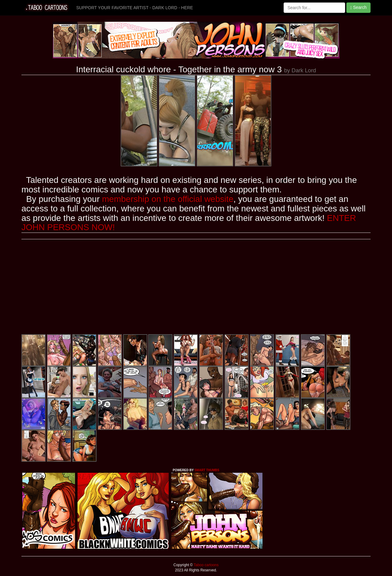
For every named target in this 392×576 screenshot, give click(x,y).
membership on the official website (167, 199)
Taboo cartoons (205, 565)
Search (358, 7)
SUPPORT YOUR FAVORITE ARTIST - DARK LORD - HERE (134, 7)
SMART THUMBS (206, 470)
